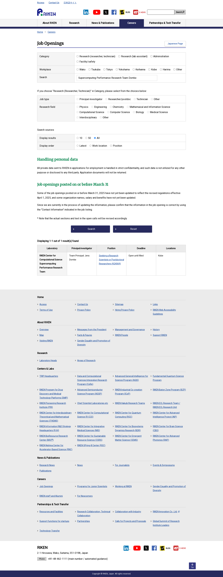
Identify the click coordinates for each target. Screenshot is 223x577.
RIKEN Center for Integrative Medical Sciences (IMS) (91, 428)
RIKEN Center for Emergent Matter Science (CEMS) (128, 438)
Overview (44, 329)
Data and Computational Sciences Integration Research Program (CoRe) (92, 380)
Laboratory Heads (48, 360)
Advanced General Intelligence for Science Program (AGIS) (131, 378)
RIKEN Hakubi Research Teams (130, 403)
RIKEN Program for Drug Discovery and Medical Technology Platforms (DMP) (53, 393)
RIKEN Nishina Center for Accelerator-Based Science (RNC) (55, 447)
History (156, 329)
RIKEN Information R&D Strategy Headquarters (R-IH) (55, 428)
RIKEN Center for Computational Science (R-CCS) (93, 415)
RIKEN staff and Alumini (51, 496)
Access (40, 2)
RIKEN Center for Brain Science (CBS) (168, 428)
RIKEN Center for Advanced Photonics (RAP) (166, 438)
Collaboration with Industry (128, 511)
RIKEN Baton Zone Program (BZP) (169, 389)
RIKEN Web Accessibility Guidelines (164, 312)
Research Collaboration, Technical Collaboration (93, 513)
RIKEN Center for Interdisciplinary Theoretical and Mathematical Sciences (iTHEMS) (55, 417)
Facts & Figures (84, 335)
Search (179, 12)
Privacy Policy (84, 310)
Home (40, 32)
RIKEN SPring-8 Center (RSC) (91, 445)
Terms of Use (46, 310)
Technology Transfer (49, 531)
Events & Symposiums (164, 465)
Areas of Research (86, 360)
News (80, 465)
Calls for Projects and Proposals (130, 521)
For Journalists (122, 465)
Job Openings (46, 486)
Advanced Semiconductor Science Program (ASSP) (90, 391)
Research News (47, 465)
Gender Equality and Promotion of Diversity (93, 342)
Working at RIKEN (123, 486)
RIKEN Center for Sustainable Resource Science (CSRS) (91, 438)
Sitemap (119, 304)
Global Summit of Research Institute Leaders (166, 523)
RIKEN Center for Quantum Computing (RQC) (128, 415)
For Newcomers (85, 496)
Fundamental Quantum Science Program (168, 378)
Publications (45, 471)
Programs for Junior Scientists (92, 486)
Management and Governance (130, 329)
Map (41, 335)
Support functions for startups (54, 521)
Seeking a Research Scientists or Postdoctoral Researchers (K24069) (111, 259)
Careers (51, 32)
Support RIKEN (160, 335)
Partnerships (83, 521)
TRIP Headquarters (48, 376)
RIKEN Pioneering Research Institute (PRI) (52, 405)
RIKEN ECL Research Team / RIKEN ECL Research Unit (166, 405)
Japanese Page (175, 43)
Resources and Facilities (51, 511)
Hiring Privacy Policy (124, 310)
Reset (133, 228)
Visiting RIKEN (46, 340)
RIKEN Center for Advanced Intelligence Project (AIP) (166, 415)
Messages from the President (91, 329)
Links (155, 304)
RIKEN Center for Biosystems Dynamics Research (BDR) (129, 428)
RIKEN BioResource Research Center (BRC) (53, 438)
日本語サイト (70, 2)
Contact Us (54, 2)
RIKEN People (121, 335)
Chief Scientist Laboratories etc (92, 403)
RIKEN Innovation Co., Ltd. (166, 511)
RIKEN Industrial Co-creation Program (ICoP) (128, 391)
